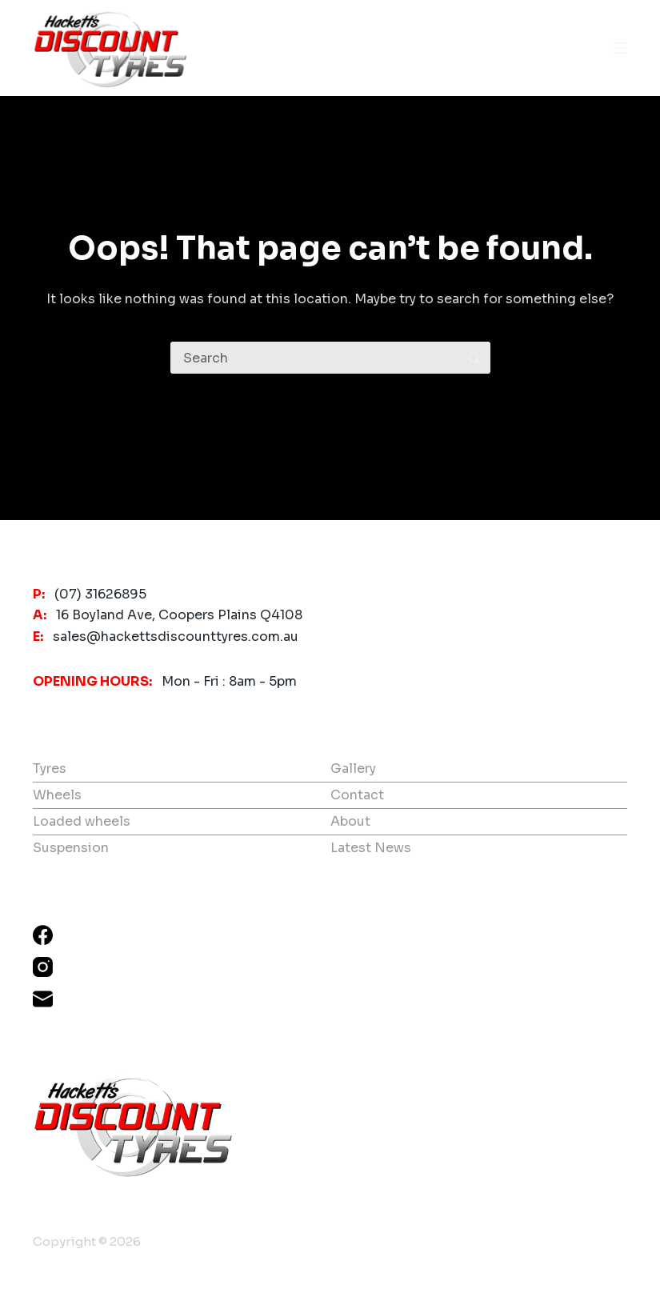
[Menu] (620, 48)
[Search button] (474, 358)
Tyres (49, 768)
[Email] (43, 999)
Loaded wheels (81, 821)
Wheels (57, 795)
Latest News (370, 847)
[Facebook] (43, 935)
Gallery (353, 768)
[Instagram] (43, 967)
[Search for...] (314, 358)
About (350, 821)
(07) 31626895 (100, 594)
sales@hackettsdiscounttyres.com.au (175, 636)
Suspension (71, 847)
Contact (357, 795)
